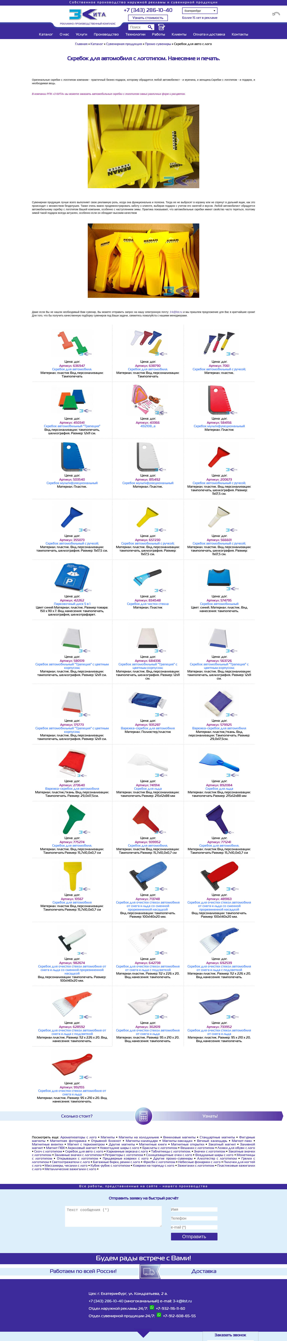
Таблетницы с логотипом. (171, 1151)
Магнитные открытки (187, 1144)
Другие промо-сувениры (173, 1159)
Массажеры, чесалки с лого (66, 1166)
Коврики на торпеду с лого (153, 1166)
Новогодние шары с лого (119, 1148)
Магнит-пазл (242, 1141)
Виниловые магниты (179, 1137)
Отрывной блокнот (106, 1141)
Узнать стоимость (148, 18)
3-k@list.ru (176, 311)
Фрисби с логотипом (159, 1162)
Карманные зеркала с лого (127, 1151)
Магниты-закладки (177, 1141)
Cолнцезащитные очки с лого (169, 1155)
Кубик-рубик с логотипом (110, 1166)
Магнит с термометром (86, 1144)
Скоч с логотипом (48, 1151)
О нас (64, 34)
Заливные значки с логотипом (78, 1155)
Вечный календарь (213, 1141)
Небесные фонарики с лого (199, 1162)
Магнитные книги (153, 1144)
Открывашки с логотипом (77, 1159)
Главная (81, 44)
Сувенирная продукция (124, 44)
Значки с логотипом (209, 1151)
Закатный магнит (222, 1144)
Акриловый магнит (82, 1148)
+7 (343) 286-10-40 (148, 10)
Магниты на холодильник (139, 1137)
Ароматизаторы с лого (78, 1137)
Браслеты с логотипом (160, 1148)
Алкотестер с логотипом (217, 1159)
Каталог (46, 34)
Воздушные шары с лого (214, 1155)
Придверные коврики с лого (126, 1159)
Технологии (135, 34)
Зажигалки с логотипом (196, 1166)
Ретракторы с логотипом (124, 1155)
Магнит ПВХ (55, 1148)
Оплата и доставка (209, 34)
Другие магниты (122, 1144)
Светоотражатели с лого (71, 1162)
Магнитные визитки (47, 1144)
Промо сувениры (158, 44)
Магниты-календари (142, 1141)
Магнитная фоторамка (68, 1141)
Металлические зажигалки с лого (70, 1169)
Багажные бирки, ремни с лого (116, 1162)
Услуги (81, 34)
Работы (158, 34)
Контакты (240, 34)
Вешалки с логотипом (197, 1148)
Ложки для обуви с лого (236, 1148)
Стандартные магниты (217, 1137)
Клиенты (179, 34)
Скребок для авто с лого (84, 1151)
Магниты (108, 1137)
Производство (106, 34)
